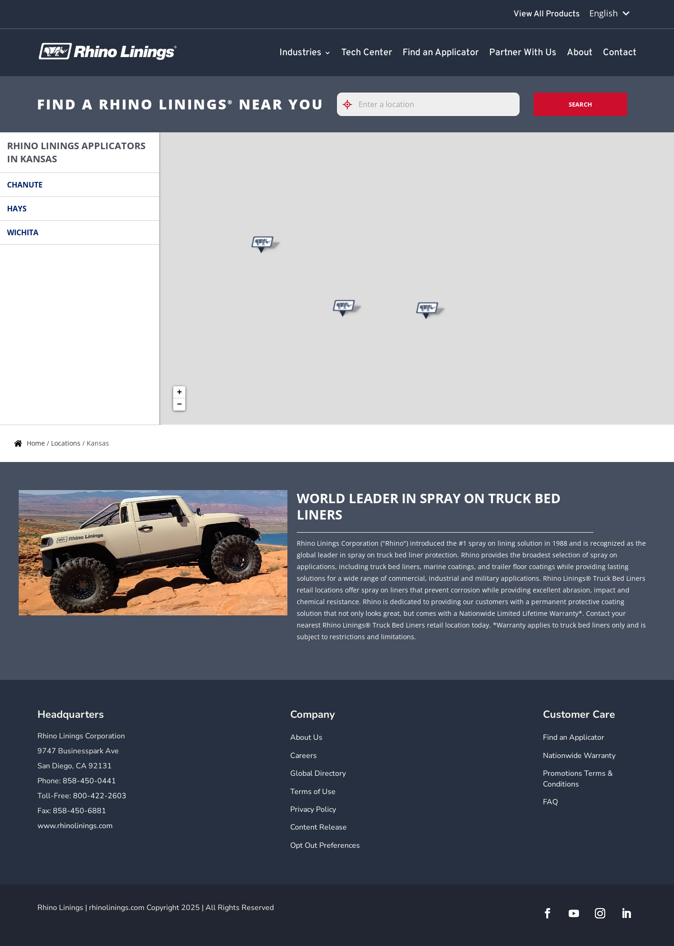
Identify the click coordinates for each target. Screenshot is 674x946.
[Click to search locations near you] (351, 104)
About (580, 53)
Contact (620, 53)
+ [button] (179, 392)
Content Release (318, 827)
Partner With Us (523, 53)
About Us (306, 737)
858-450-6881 (79, 811)
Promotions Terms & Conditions (578, 778)
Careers (303, 756)
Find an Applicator (441, 53)
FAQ (550, 802)
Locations (66, 443)
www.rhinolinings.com (75, 826)
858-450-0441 (89, 781)
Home (37, 443)
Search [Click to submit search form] (580, 104)
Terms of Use (313, 792)
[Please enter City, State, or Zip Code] (428, 104)
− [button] (179, 404)
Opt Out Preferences (325, 845)
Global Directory (318, 773)
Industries (300, 53)
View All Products (546, 14)
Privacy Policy (313, 809)
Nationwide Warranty (579, 756)
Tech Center (366, 53)
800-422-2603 (99, 796)
